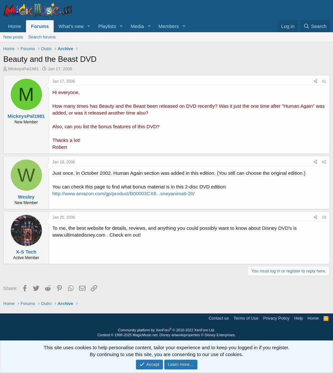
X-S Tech (26, 252)
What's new (71, 26)
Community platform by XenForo (166, 330)
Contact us (218, 318)
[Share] (316, 81)
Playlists (107, 26)
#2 (324, 162)
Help (298, 318)
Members (169, 26)
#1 (324, 81)
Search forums (42, 37)
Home (14, 26)
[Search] (315, 26)
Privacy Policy (276, 318)
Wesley (26, 197)
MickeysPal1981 (23, 68)
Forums (40, 26)
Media (137, 26)
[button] (88, 26)
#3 (324, 217)
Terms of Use (246, 318)
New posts (13, 37)
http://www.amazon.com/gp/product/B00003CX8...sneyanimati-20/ (123, 193)
